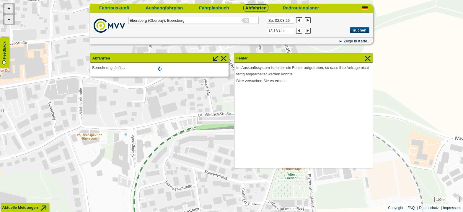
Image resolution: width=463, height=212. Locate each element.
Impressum (452, 208)
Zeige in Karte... (357, 41)
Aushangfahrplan (164, 7)
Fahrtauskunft (114, 7)
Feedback (4, 50)
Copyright (395, 208)
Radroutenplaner (301, 7)
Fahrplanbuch (214, 7)
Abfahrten (256, 7)
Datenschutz (429, 208)
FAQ (411, 208)
